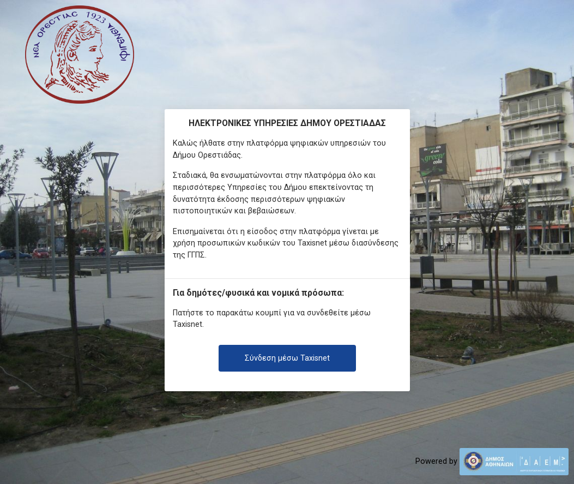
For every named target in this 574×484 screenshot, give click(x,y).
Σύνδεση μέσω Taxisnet (287, 358)
